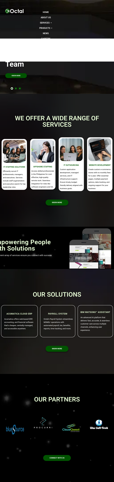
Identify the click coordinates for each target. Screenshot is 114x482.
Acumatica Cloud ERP (19, 287)
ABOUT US (54, 12)
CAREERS (106, 12)
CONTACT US (75, 17)
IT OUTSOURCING (71, 139)
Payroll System (57, 287)
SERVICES (68, 12)
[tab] (12, 62)
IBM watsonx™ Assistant (95, 285)
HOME (43, 12)
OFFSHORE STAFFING (42, 140)
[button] (67, 12)
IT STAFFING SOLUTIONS (14, 140)
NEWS (96, 12)
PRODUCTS (83, 12)
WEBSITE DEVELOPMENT (100, 139)
